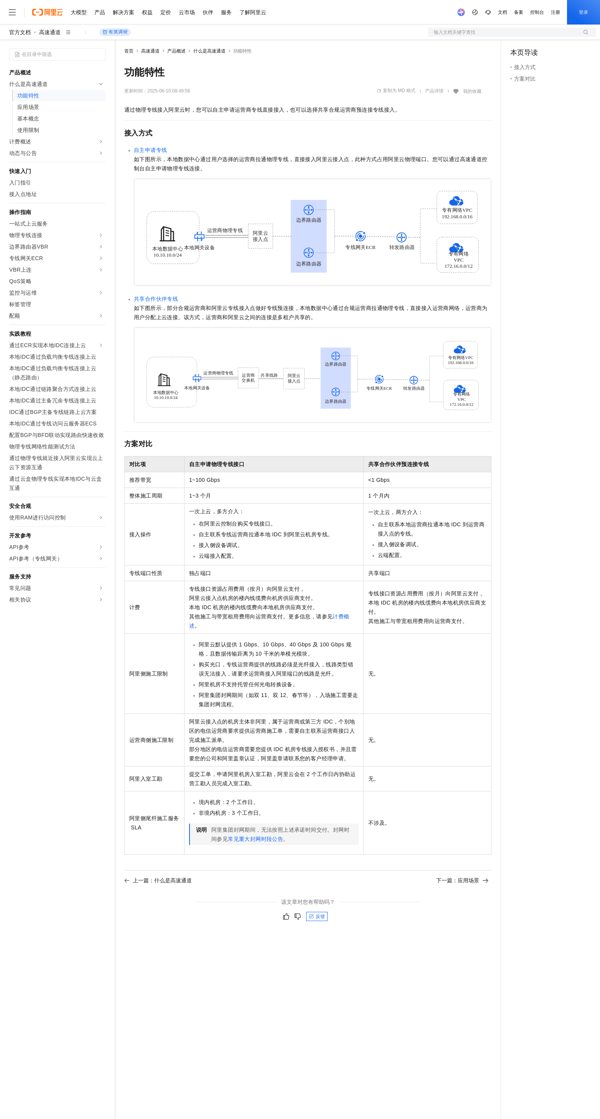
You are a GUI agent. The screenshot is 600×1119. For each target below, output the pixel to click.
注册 (555, 12)
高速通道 (50, 32)
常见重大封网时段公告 (255, 839)
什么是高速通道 (209, 51)
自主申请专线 (150, 150)
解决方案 (123, 12)
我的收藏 (472, 91)
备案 (518, 12)
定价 (165, 12)
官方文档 (20, 32)
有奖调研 (115, 32)
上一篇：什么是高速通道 (158, 880)
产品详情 (434, 91)
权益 (147, 12)
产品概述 (176, 51)
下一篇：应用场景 (462, 880)
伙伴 (208, 12)
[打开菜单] (12, 12)
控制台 (537, 12)
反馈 (317, 916)
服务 (226, 12)
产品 (99, 12)
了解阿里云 (252, 12)
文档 (502, 12)
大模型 (79, 12)
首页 (129, 51)
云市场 (187, 12)
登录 (583, 12)
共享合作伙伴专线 (156, 299)
